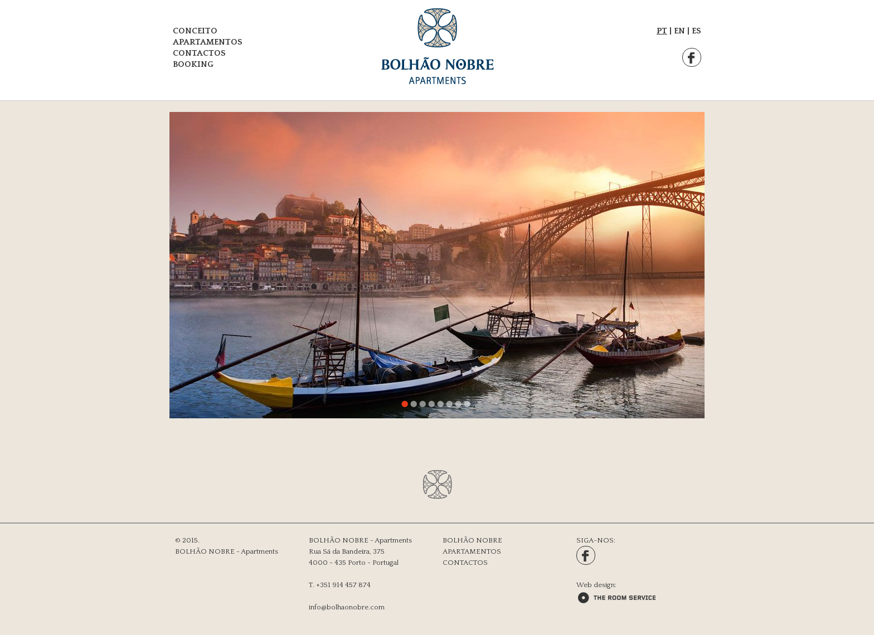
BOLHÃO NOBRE (472, 540)
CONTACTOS (199, 53)
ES (696, 31)
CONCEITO (195, 31)
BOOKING (193, 64)
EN (679, 31)
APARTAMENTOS (207, 42)
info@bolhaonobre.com (347, 607)
